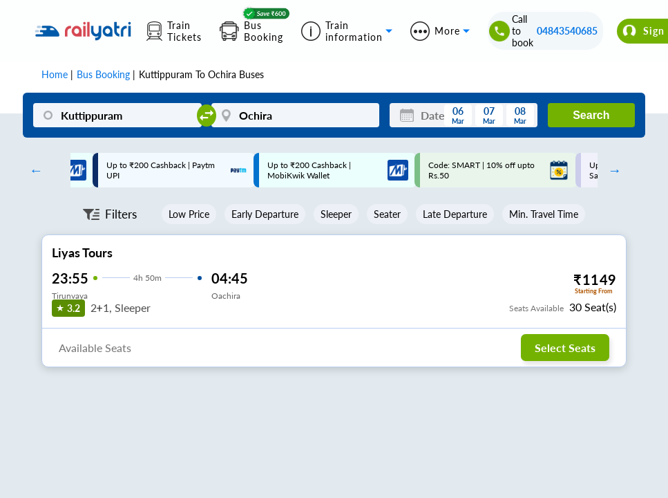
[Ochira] (295, 115)
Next (611, 170)
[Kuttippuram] (117, 115)
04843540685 (567, 31)
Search (591, 115)
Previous (32, 170)
